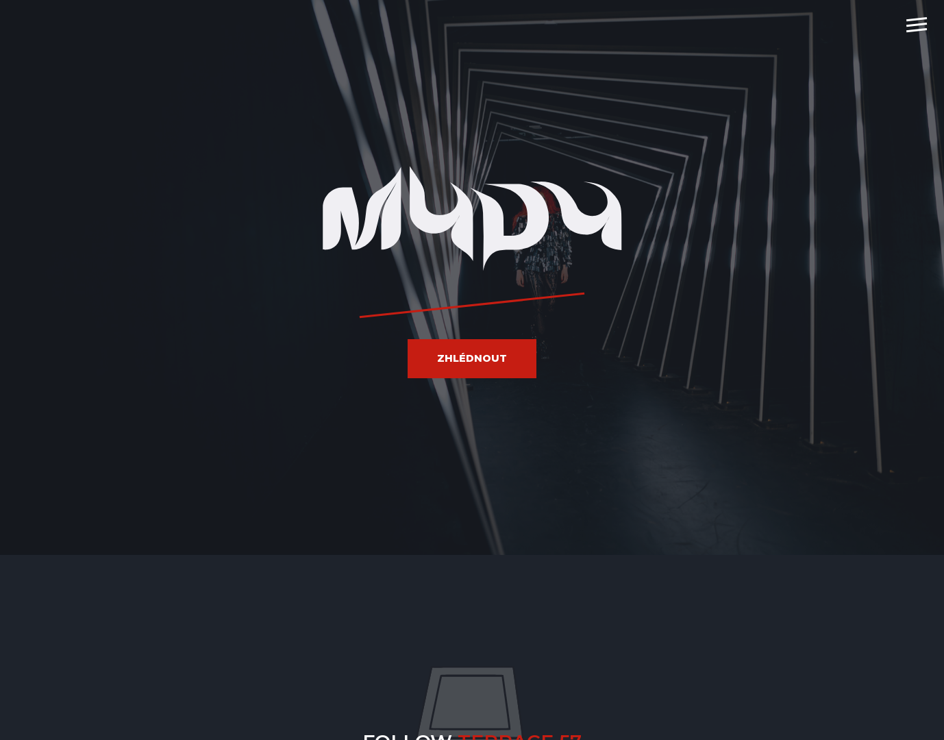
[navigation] (916, 23)
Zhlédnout (472, 358)
